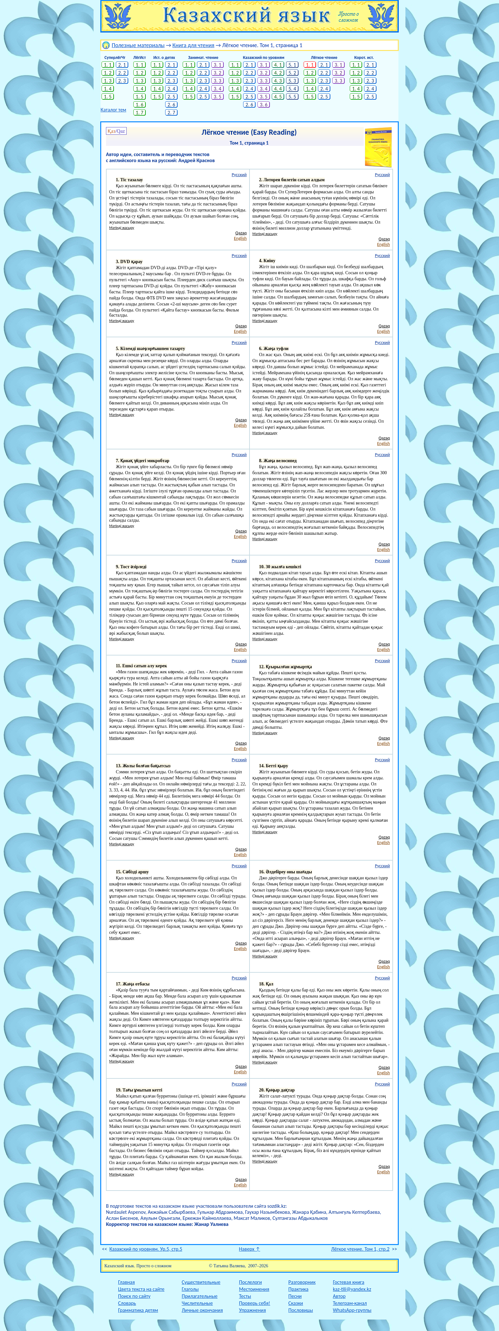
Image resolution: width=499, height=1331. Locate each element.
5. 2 (292, 73)
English (240, 238)
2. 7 (171, 113)
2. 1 (122, 65)
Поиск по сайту (134, 1296)
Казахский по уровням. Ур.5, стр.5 (145, 1249)
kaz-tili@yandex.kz (352, 1289)
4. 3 (278, 81)
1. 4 (108, 89)
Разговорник (302, 1282)
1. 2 (108, 73)
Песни (295, 1296)
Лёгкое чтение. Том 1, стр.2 (360, 1249)
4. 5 (278, 97)
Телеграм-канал (350, 1303)
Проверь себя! (254, 1303)
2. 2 (122, 73)
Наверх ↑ (249, 1249)
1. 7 (140, 113)
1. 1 (108, 65)
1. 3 (108, 81)
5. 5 (292, 97)
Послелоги (250, 1282)
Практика (298, 1289)
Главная (126, 1282)
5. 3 (292, 81)
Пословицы (300, 1310)
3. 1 (217, 65)
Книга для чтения (193, 45)
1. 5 (108, 97)
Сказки (295, 1303)
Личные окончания (202, 1310)
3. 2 (217, 73)
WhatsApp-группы (352, 1310)
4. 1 (278, 65)
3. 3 (217, 81)
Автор (339, 1296)
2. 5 (171, 97)
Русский (239, 174)
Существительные (201, 1282)
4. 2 (278, 73)
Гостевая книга (348, 1282)
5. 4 (292, 89)
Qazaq (241, 233)
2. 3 (122, 81)
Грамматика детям (138, 1310)
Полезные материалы (138, 45)
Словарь (127, 1303)
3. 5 (217, 97)
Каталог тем (113, 110)
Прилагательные (200, 1296)
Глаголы (190, 1289)
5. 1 (292, 65)
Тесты (245, 1296)
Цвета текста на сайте (141, 1289)
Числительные (197, 1303)
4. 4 (278, 89)
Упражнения (252, 1310)
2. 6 (171, 105)
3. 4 (217, 89)
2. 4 (171, 89)
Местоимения (254, 1289)
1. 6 (140, 105)
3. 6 (264, 105)
